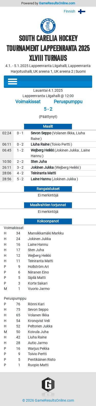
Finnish (78, 11)
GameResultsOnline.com (57, 3)
